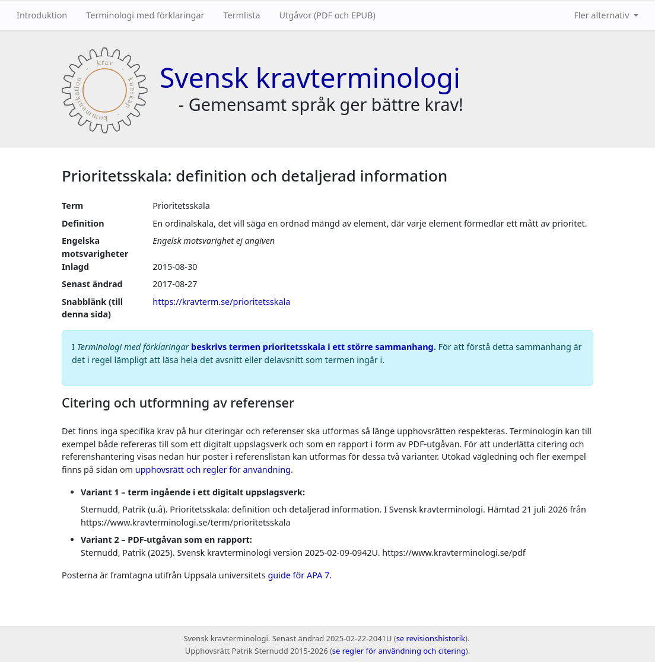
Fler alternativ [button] (602, 15)
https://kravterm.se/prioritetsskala (221, 301)
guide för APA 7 (298, 575)
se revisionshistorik (430, 638)
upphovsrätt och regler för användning (213, 469)
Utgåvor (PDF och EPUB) (327, 15)
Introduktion (42, 15)
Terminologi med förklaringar (145, 15)
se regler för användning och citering (399, 650)
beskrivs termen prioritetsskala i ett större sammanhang (312, 346)
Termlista (241, 15)
